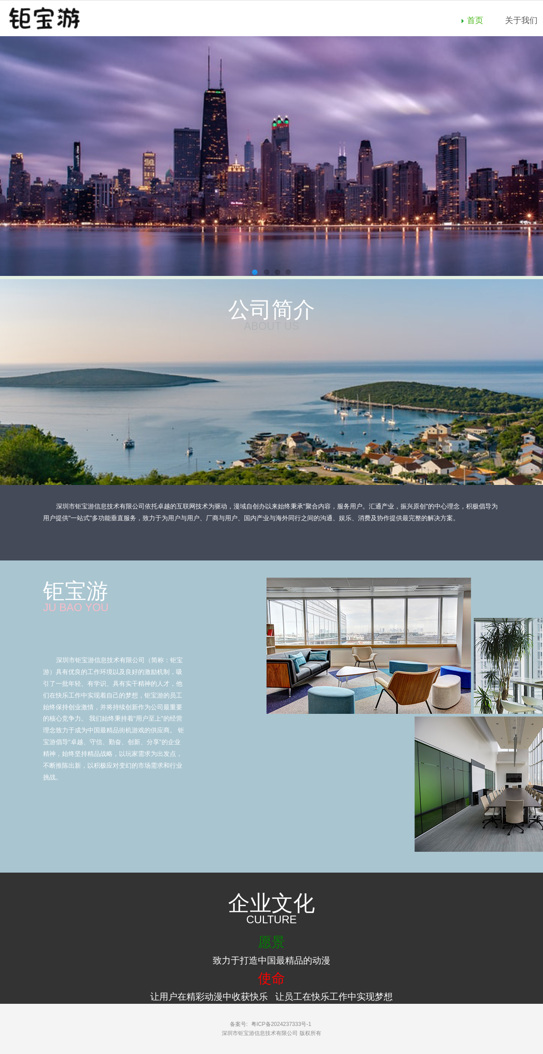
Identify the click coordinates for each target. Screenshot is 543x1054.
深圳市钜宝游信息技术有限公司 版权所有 (271, 1033)
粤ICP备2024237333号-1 (281, 1024)
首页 (475, 20)
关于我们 (521, 20)
